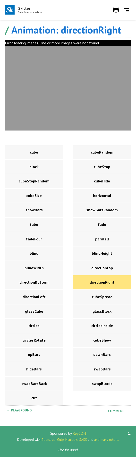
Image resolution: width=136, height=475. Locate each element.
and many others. (106, 439)
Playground (21, 410)
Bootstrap (49, 439)
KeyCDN (79, 433)
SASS (83, 439)
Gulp (60, 439)
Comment (116, 411)
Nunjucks (71, 439)
